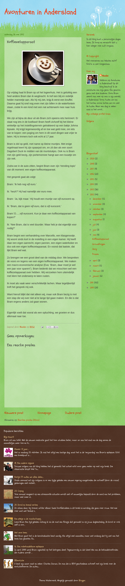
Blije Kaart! (9, 437)
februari (97, 271)
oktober (97, 209)
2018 (92, 163)
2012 (92, 194)
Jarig (94, 249)
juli (94, 224)
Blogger (82, 580)
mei (95, 234)
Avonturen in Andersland (40, 12)
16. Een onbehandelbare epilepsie (29, 546)
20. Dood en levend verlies (26, 504)
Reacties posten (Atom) (28, 420)
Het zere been (20, 532)
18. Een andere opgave (24, 463)
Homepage (44, 413)
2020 (92, 158)
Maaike (105, 75)
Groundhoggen (98, 244)
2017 (92, 168)
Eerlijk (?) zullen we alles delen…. (29, 477)
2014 (92, 184)
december (97, 198)
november (97, 204)
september (98, 214)
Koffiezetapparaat (100, 239)
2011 (92, 282)
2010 (92, 287)
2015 (92, 179)
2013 (92, 189)
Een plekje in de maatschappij (27, 518)
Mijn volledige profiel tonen (98, 114)
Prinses (95, 254)
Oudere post (73, 413)
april (95, 260)
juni (95, 229)
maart (96, 265)
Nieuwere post (13, 413)
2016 (92, 174)
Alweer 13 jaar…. (21, 449)
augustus (98, 219)
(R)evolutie (19, 560)
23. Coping (18, 491)
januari (96, 276)
